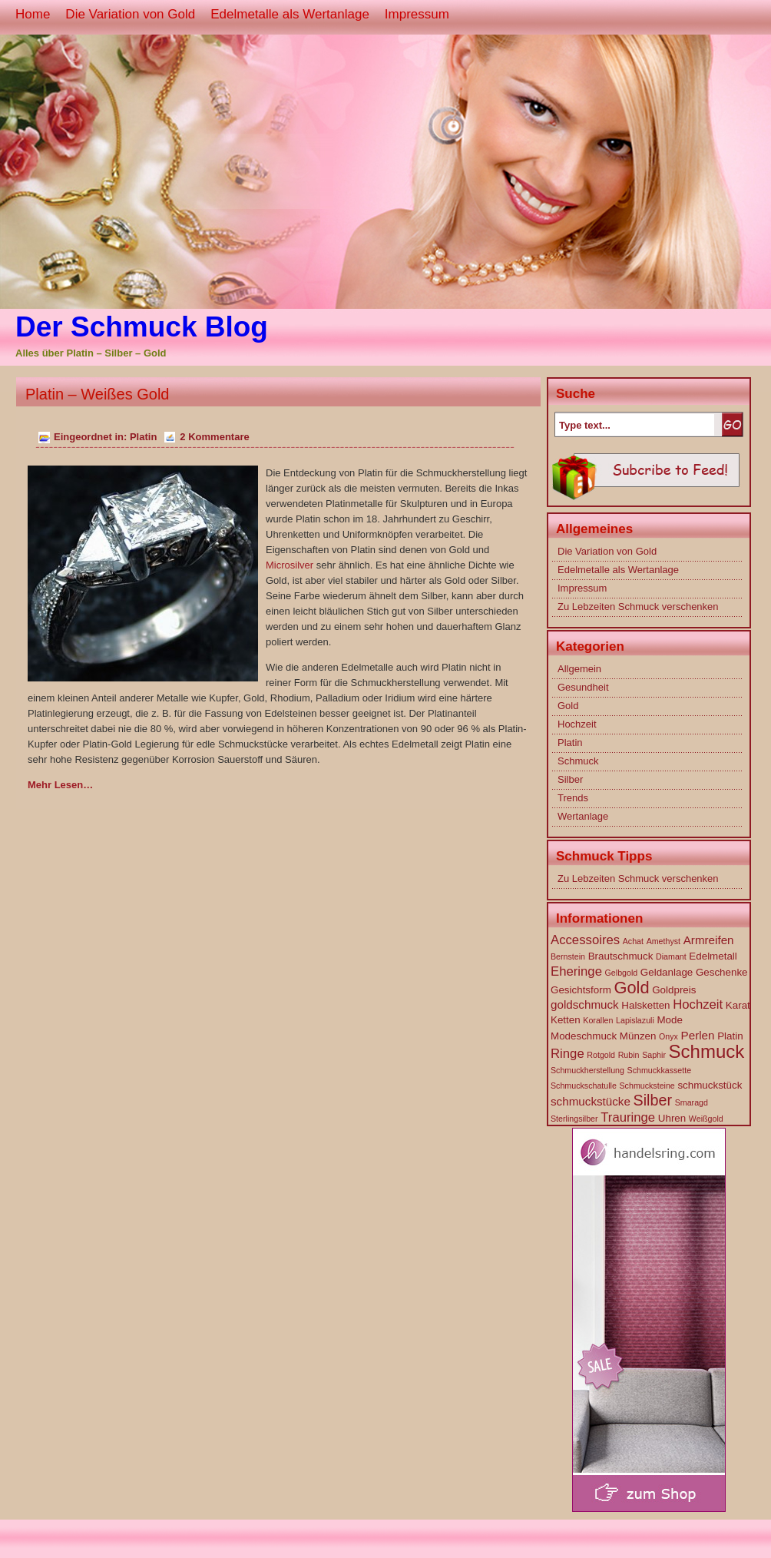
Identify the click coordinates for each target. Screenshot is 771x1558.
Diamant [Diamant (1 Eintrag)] (671, 956)
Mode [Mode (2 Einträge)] (669, 1020)
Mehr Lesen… (60, 785)
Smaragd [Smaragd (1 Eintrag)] (691, 1102)
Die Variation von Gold (130, 14)
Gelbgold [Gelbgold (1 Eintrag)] (621, 972)
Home (32, 14)
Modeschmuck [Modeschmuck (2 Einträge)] (584, 1036)
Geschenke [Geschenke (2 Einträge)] (722, 972)
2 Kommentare (214, 437)
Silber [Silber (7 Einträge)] (653, 1100)
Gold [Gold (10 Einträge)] (631, 987)
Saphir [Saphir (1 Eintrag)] (654, 1054)
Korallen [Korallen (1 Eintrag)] (598, 1020)
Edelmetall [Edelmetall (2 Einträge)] (712, 956)
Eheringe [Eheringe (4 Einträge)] (576, 971)
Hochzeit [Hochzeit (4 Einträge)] (698, 1004)
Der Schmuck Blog (141, 327)
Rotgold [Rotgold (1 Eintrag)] (601, 1054)
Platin (143, 437)
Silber (570, 779)
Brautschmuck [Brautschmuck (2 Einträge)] (621, 956)
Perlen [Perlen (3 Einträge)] (698, 1035)
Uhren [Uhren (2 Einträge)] (672, 1118)
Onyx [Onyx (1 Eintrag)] (668, 1036)
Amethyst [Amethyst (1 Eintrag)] (663, 941)
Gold (568, 705)
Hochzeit (577, 724)
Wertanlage (583, 816)
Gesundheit (583, 687)
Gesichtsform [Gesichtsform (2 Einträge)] (581, 990)
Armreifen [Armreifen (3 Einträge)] (708, 939)
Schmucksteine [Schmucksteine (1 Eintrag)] (647, 1085)
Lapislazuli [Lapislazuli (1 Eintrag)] (635, 1020)
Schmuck (578, 761)
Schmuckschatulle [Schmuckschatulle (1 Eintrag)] (584, 1085)
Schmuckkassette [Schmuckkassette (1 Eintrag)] (659, 1070)
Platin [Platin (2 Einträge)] (730, 1036)
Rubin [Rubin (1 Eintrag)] (629, 1054)
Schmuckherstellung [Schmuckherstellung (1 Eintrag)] (587, 1070)
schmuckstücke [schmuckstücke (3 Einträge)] (590, 1101)
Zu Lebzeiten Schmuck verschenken (638, 606)
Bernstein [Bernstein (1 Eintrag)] (568, 956)
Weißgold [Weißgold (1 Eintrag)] (706, 1118)
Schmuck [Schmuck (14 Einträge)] (707, 1051)
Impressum (417, 14)
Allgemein (579, 669)
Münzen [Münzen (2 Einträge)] (638, 1036)
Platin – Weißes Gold (97, 394)
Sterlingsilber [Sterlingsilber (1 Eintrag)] (574, 1118)
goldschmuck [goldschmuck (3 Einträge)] (585, 1004)
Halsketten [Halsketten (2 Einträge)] (645, 1005)
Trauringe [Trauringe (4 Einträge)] (628, 1117)
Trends (573, 798)
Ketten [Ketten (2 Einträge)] (566, 1020)
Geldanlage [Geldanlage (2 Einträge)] (666, 972)
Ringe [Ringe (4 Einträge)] (567, 1053)
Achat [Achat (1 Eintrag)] (633, 941)
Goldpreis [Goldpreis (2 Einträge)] (674, 990)
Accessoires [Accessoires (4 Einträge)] (585, 940)
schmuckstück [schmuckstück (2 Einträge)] (709, 1085)
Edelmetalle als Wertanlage (289, 14)
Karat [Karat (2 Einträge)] (738, 1005)
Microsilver (289, 565)
